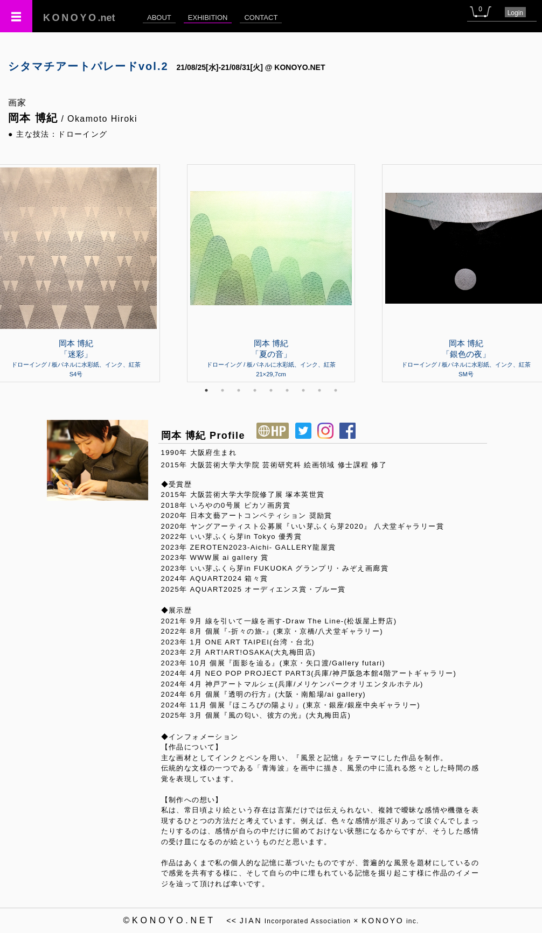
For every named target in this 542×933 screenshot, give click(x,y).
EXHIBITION (208, 17)
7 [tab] (303, 390)
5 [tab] (271, 390)
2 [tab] (222, 390)
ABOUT (159, 17)
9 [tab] (335, 390)
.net (79, 17)
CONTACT (260, 17)
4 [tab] (254, 390)
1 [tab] (206, 390)
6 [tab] (287, 390)
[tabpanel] (271, 273)
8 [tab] (319, 390)
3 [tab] (238, 390)
